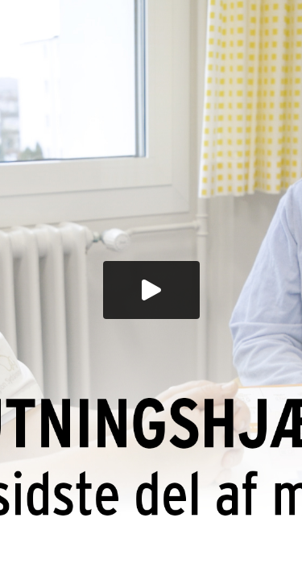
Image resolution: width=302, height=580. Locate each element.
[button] (151, 290)
